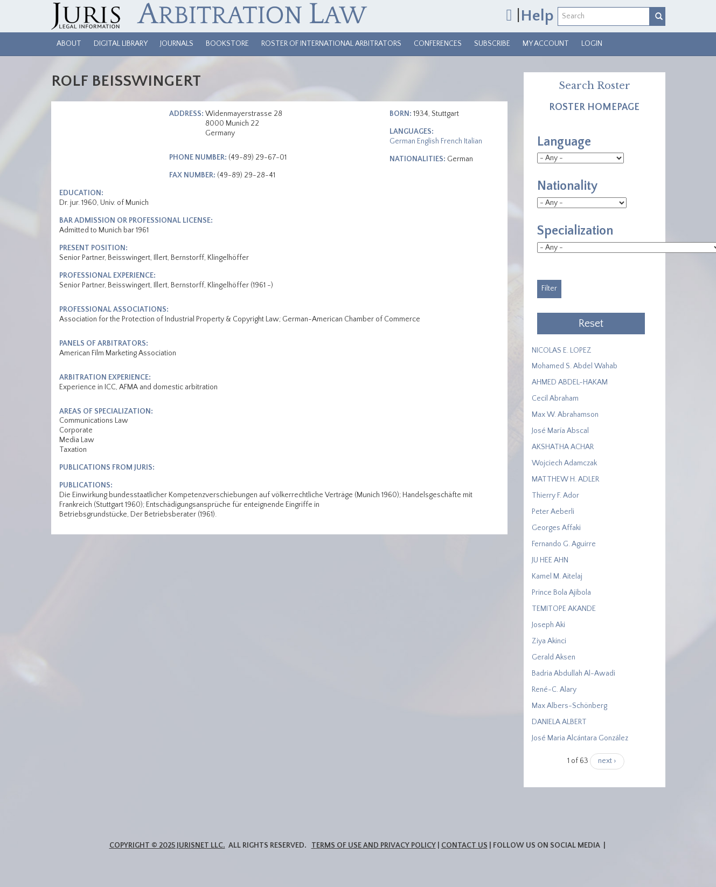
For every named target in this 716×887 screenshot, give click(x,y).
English (428, 141)
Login (591, 43)
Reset (591, 323)
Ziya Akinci (549, 641)
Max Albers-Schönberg (569, 706)
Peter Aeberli (553, 511)
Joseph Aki (548, 625)
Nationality (567, 186)
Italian (473, 141)
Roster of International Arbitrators (331, 43)
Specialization (575, 231)
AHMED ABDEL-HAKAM (570, 382)
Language (564, 142)
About (69, 43)
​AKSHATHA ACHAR (563, 447)
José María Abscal (560, 431)
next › (607, 761)
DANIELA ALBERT (559, 722)
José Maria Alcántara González (580, 738)
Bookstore (227, 43)
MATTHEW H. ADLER (565, 479)
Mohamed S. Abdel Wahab (574, 366)
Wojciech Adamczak (564, 463)
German (402, 141)
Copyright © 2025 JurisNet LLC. (167, 845)
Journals (176, 43)
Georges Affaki (556, 528)
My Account (546, 43)
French (451, 141)
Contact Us (464, 845)
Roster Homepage (594, 107)
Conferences (438, 43)
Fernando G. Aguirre (564, 544)
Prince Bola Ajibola (561, 592)
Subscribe (492, 43)
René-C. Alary (554, 689)
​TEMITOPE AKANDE (564, 608)
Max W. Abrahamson (565, 414)
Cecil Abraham (555, 398)
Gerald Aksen (553, 657)
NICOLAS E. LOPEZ (562, 350)
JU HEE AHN (550, 560)
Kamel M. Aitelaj (557, 576)
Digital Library (121, 43)
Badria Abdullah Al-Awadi (573, 673)
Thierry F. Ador (555, 495)
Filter (549, 288)
